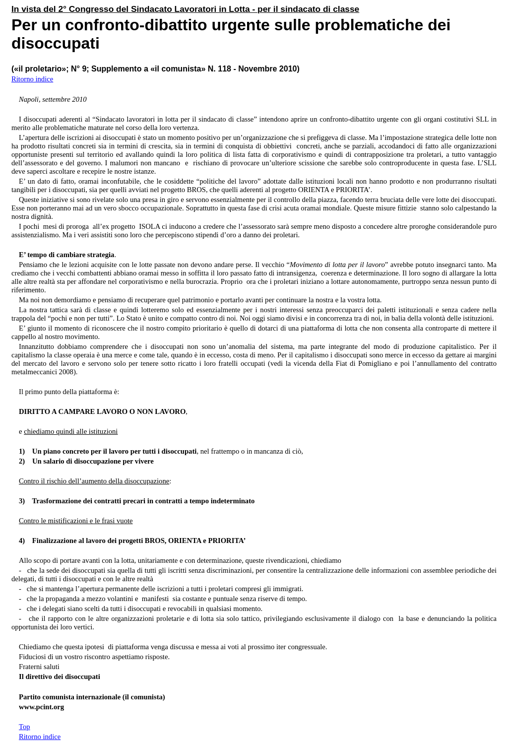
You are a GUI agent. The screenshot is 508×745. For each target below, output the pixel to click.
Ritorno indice (32, 79)
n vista (27, 9)
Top (24, 727)
